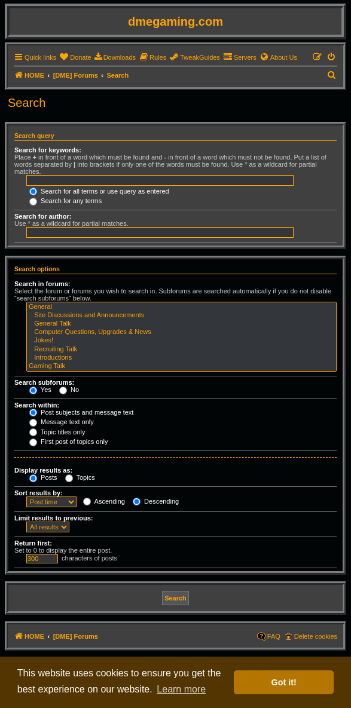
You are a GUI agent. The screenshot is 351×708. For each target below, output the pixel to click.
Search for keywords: (47, 150)
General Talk (181, 324)
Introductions (181, 358)
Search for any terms (65, 200)
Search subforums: (44, 382)
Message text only (61, 421)
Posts (43, 477)
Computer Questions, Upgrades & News (181, 332)
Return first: (33, 543)
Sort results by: (38, 492)
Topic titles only (57, 432)
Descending (156, 501)
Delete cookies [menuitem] (315, 636)
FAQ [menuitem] (273, 636)
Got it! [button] (284, 682)
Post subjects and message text (81, 412)
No (69, 389)
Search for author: (42, 216)
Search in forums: (42, 283)
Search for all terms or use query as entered (99, 191)
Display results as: (43, 470)
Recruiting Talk (181, 349)
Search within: (36, 405)
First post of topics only (68, 441)
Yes (40, 389)
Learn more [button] (181, 689)
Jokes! (181, 340)
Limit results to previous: (53, 518)
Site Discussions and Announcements (181, 315)
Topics (80, 477)
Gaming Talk (181, 366)
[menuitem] (75, 57)
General (181, 307)
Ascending (104, 501)
